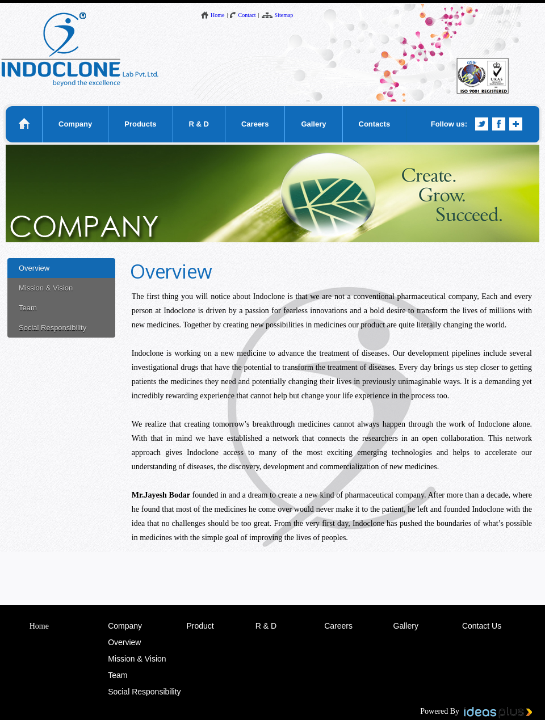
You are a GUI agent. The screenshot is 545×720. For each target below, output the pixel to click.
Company (75, 124)
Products (140, 124)
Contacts (375, 124)
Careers (255, 124)
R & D (199, 124)
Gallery (313, 124)
